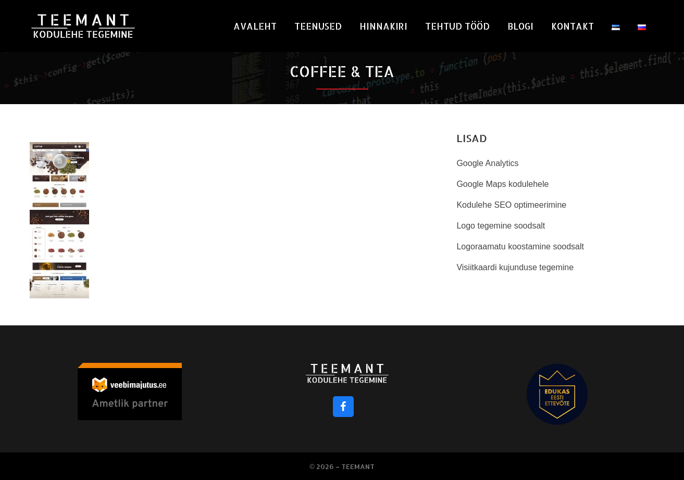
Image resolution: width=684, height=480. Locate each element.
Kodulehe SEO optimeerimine (511, 204)
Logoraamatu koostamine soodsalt (520, 246)
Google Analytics (487, 163)
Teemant (358, 466)
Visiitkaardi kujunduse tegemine (515, 267)
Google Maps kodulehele (502, 184)
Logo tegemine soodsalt (500, 225)
